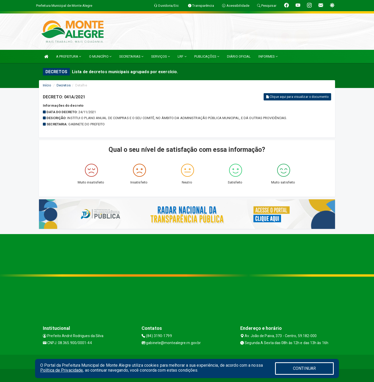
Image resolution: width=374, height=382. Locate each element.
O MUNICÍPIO (100, 56)
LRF (182, 56)
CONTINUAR (304, 368)
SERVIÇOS (160, 56)
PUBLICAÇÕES (206, 56)
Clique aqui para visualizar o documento (297, 97)
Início (47, 85)
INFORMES (268, 56)
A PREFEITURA (68, 56)
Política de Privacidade (61, 370)
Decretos (64, 85)
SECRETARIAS (131, 56)
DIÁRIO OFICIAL (239, 56)
